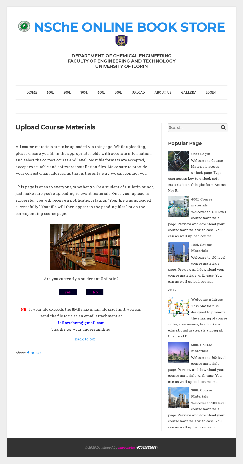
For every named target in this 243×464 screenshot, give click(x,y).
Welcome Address (207, 299)
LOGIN (211, 92)
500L (118, 92)
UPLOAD (138, 92)
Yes (68, 292)
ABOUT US (163, 92)
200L (67, 92)
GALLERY (188, 92)
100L (50, 92)
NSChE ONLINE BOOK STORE (129, 27)
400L (101, 92)
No (95, 292)
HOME (32, 92)
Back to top (85, 339)
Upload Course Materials (55, 127)
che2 (172, 290)
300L (84, 92)
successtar (126, 447)
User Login (200, 154)
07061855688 (146, 447)
